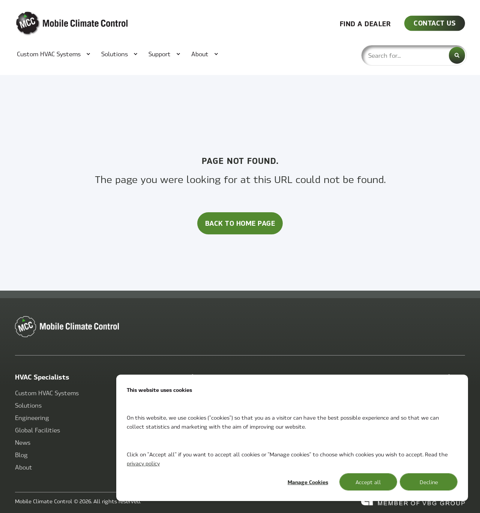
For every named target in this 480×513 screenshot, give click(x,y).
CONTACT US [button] (435, 22)
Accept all (368, 481)
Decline (429, 481)
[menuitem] (50, 54)
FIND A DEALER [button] (365, 23)
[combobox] (414, 55)
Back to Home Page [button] (240, 223)
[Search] (457, 55)
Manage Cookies (308, 482)
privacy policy (143, 463)
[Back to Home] (60, 23)
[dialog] (292, 438)
